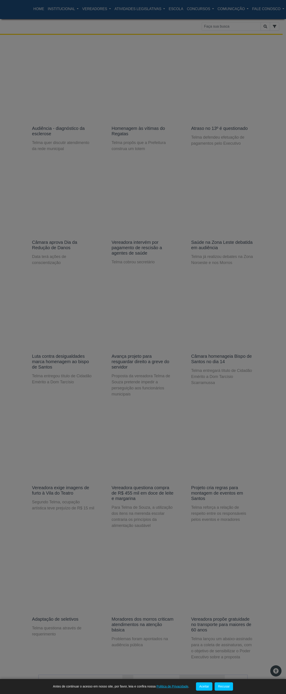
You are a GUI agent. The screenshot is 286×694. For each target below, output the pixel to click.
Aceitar (204, 686)
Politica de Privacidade (172, 686)
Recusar (224, 686)
